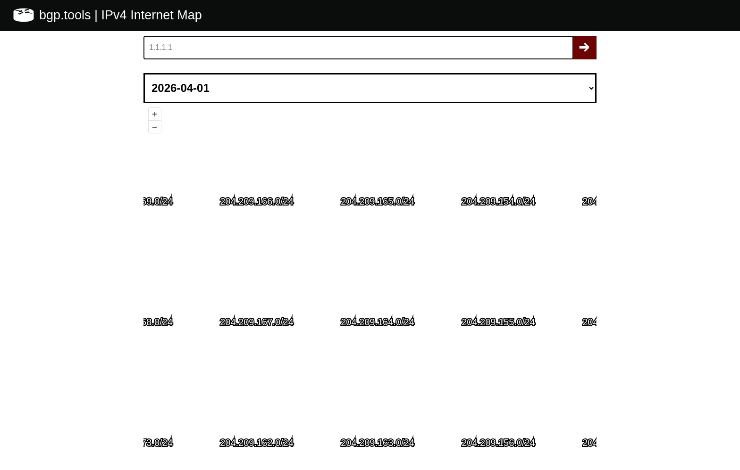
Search (585, 47)
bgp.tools (66, 15)
